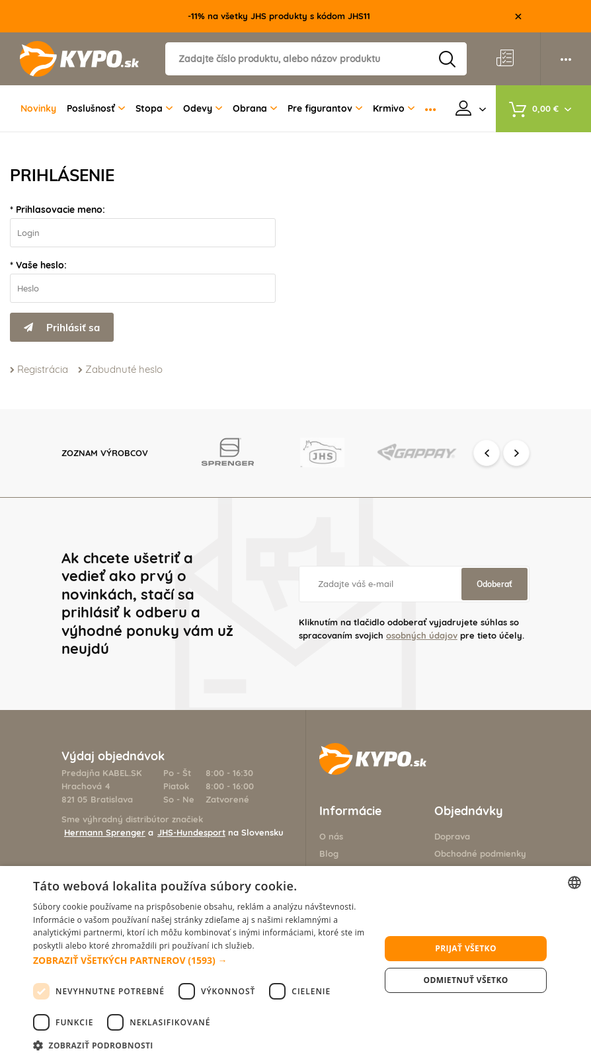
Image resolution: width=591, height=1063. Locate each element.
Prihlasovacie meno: (60, 210)
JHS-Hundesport (191, 832)
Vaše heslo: (41, 265)
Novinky (38, 108)
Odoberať (494, 584)
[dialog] (295, 964)
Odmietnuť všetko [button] (466, 980)
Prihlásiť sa (62, 327)
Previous (486, 453)
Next (516, 453)
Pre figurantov (325, 108)
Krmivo (393, 108)
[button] (201, 960)
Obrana (255, 108)
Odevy (202, 108)
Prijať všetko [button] (465, 948)
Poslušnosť (96, 108)
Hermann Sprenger (104, 832)
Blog (328, 853)
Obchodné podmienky (480, 853)
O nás (331, 836)
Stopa (154, 108)
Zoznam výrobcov (104, 453)
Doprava (452, 836)
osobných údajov (421, 635)
